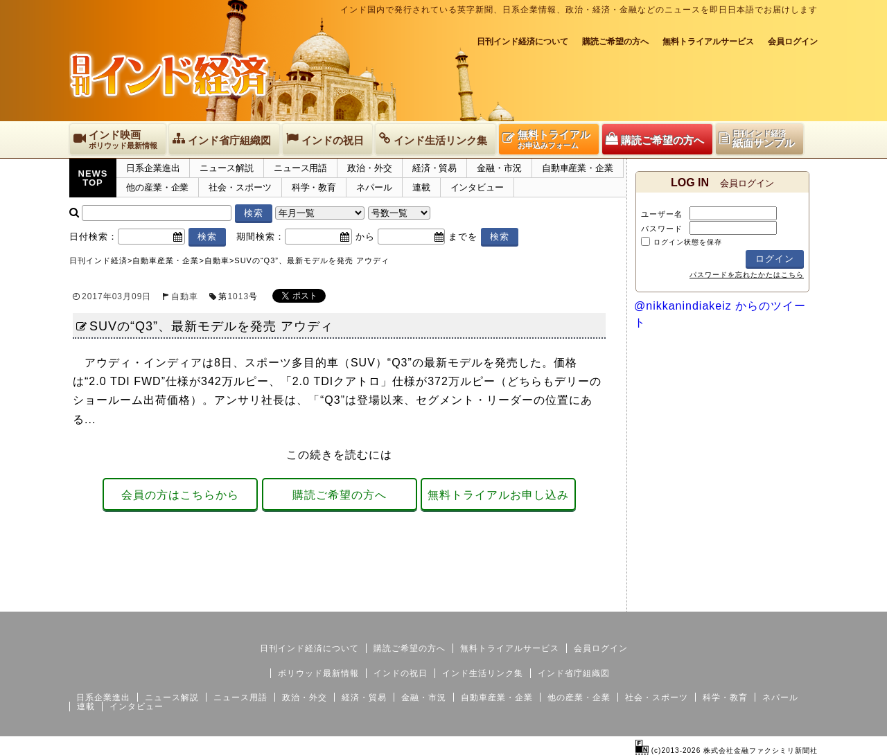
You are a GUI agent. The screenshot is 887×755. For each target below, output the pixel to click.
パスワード (662, 228)
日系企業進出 (152, 168)
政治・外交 (369, 168)
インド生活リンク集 (482, 673)
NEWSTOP (93, 178)
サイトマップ (712, 600)
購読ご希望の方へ (615, 41)
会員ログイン (793, 41)
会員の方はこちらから (180, 495)
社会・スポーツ (240, 187)
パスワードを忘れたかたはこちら (747, 274)
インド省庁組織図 (574, 673)
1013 (238, 296)
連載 (421, 187)
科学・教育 (314, 187)
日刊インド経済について (522, 41)
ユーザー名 (662, 214)
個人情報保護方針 (784, 600)
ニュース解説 (226, 168)
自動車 (184, 296)
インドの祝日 (401, 673)
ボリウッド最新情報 (318, 673)
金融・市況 (499, 168)
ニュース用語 (300, 168)
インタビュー (477, 187)
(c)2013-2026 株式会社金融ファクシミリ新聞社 (726, 750)
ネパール (374, 187)
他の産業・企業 (157, 187)
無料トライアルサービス (708, 41)
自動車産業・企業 (577, 168)
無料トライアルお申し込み (498, 495)
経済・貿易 (434, 168)
